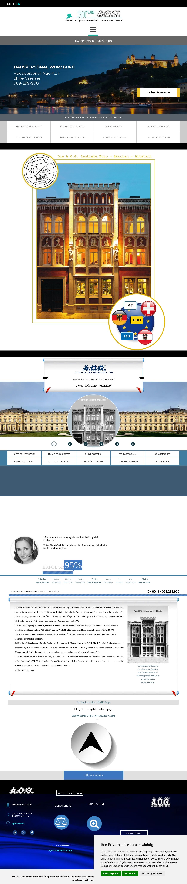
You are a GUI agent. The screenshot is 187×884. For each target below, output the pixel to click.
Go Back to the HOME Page (93, 702)
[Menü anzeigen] (93, 30)
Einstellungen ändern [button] (151, 873)
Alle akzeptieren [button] (111, 873)
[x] (23, 832)
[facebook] (32, 832)
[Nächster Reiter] (141, 378)
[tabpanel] (32, 4)
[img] (54, 421)
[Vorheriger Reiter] (45, 378)
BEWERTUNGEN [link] (133, 833)
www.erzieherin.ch (148, 679)
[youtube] (15, 832)
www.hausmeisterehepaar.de (148, 666)
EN (18, 3)
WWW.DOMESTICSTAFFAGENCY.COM (93, 716)
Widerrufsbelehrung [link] (70, 792)
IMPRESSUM (96, 804)
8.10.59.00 (44, 582)
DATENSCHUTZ (63, 805)
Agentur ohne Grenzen (60, 850)
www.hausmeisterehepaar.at (148, 669)
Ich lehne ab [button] (130, 873)
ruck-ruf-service (158, 92)
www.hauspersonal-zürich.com (148, 676)
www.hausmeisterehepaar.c (147, 672)
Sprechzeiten (18, 823)
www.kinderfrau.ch (148, 682)
